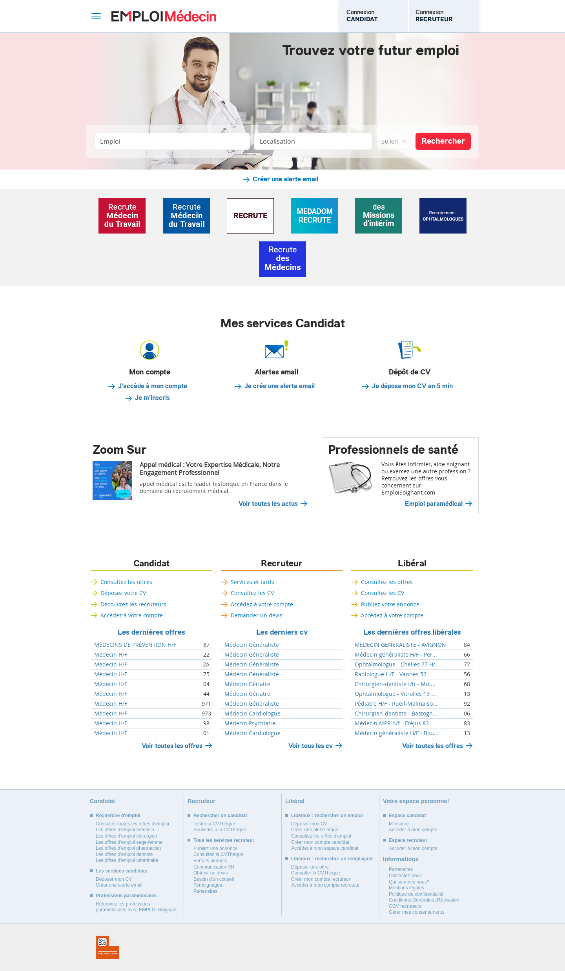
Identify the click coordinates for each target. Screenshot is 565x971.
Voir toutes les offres (172, 745)
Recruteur (282, 564)
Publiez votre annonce (390, 604)
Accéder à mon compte (413, 829)
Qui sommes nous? (409, 882)
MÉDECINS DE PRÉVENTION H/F (135, 644)
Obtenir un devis (210, 873)
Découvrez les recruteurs (133, 604)
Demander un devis (256, 615)
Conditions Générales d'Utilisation (424, 900)
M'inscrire (399, 824)
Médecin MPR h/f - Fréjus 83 (392, 723)
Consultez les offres (126, 582)
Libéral (412, 564)
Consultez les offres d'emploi (321, 836)
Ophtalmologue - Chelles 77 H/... (397, 664)
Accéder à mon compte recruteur (325, 885)
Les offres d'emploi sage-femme (129, 842)
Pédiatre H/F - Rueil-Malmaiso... (396, 703)
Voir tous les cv (310, 745)
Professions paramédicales (126, 895)
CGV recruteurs (405, 906)
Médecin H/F (110, 654)
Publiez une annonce (215, 848)
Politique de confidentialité (416, 894)
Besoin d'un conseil (213, 879)
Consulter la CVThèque (315, 873)
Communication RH (213, 867)
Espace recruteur (408, 840)
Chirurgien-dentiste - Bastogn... (396, 713)
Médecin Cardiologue (252, 713)
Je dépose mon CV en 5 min (412, 386)
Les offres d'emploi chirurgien (126, 836)
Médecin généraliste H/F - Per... (396, 654)
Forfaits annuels (210, 860)
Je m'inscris (152, 398)
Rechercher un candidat (220, 815)
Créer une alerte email (285, 179)
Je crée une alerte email (279, 386)
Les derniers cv (282, 632)
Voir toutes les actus (268, 504)
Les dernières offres (151, 632)
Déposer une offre (310, 867)
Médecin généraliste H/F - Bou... (397, 733)
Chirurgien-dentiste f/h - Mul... (395, 684)
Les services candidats (121, 871)
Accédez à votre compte (131, 615)
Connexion (362, 16)
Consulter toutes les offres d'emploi (132, 824)
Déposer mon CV (114, 879)
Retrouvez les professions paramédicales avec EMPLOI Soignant (136, 907)
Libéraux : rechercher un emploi (327, 815)
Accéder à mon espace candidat (324, 848)
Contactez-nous (405, 875)
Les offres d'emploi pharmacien (128, 848)
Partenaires (205, 891)
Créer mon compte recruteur (320, 879)
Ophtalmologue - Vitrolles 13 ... (395, 693)
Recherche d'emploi (118, 815)
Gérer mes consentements (416, 912)
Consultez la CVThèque (218, 854)
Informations (401, 859)
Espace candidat (407, 815)
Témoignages (207, 885)
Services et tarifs (252, 582)
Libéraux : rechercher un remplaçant (332, 858)
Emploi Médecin (163, 16)
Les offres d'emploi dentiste (124, 854)
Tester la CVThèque (214, 824)
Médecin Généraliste (251, 644)
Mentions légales (406, 888)
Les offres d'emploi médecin (125, 829)
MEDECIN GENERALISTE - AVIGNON (400, 644)
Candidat (151, 564)
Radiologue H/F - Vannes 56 (390, 674)
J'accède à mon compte (152, 386)
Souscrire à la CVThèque (219, 829)
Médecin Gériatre (247, 684)
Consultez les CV (252, 593)
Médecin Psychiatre (250, 723)
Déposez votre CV (123, 593)
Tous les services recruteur (223, 840)
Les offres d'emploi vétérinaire (127, 860)
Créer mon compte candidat (320, 842)
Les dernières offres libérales (412, 632)
